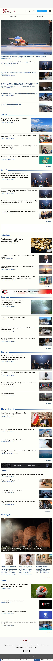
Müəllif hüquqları (44, 645)
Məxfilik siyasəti (28, 647)
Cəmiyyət (5, 297)
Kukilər (35, 647)
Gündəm (4, 352)
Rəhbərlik (27, 645)
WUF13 (4, 115)
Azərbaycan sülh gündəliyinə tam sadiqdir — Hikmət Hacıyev (18, 659)
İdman (3, 581)
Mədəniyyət (5, 515)
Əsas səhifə (13, 16)
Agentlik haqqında (9, 645)
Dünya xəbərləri (7, 409)
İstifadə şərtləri (19, 647)
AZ (33, 11)
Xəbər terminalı (42, 11)
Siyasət (4, 170)
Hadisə (4, 471)
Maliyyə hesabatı (19, 645)
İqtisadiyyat (5, 235)
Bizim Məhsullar (35, 645)
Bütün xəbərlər (48, 166)
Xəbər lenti (39, 16)
